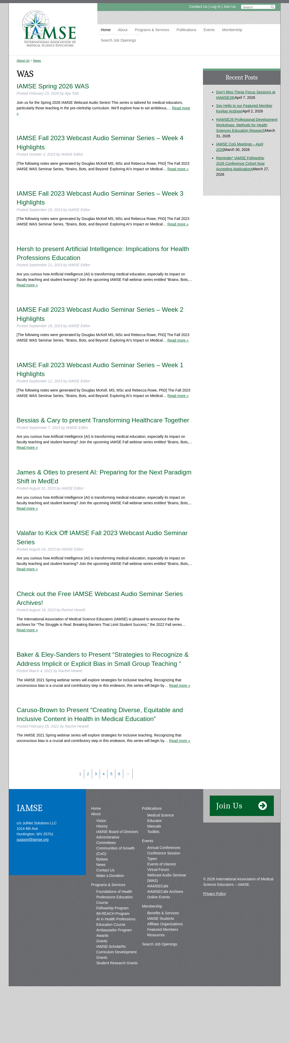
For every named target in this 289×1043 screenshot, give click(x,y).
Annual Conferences (163, 848)
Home (106, 30)
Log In (215, 6)
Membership (232, 30)
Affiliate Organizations (165, 924)
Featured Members (162, 929)
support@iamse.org (33, 839)
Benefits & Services (163, 913)
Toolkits (153, 832)
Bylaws (102, 859)
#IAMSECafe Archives (165, 891)
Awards (102, 935)
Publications (186, 30)
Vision (101, 821)
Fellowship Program (112, 908)
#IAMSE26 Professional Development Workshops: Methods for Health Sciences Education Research (246, 125)
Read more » (178, 169)
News (37, 61)
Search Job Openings (118, 40)
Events (209, 30)
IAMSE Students (160, 918)
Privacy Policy (214, 894)
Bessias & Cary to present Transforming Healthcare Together (103, 420)
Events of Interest (161, 864)
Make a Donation (110, 876)
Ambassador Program (114, 930)
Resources (156, 935)
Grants (101, 941)
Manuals (154, 826)
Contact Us (198, 6)
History (102, 826)
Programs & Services (152, 30)
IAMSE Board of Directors (117, 832)
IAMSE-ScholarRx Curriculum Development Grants (116, 952)
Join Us (230, 6)
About (123, 30)
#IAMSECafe (157, 886)
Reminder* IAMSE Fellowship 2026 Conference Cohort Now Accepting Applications (240, 163)
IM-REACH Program (112, 913)
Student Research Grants (117, 963)
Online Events (158, 897)
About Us (23, 61)
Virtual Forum (158, 870)
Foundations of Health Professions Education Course (114, 897)
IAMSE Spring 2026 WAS (53, 86)
